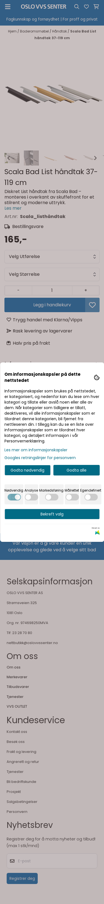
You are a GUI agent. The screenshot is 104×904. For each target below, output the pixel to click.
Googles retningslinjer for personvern (40, 457)
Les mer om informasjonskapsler (35, 450)
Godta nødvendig (27, 470)
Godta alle (77, 470)
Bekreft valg (52, 514)
